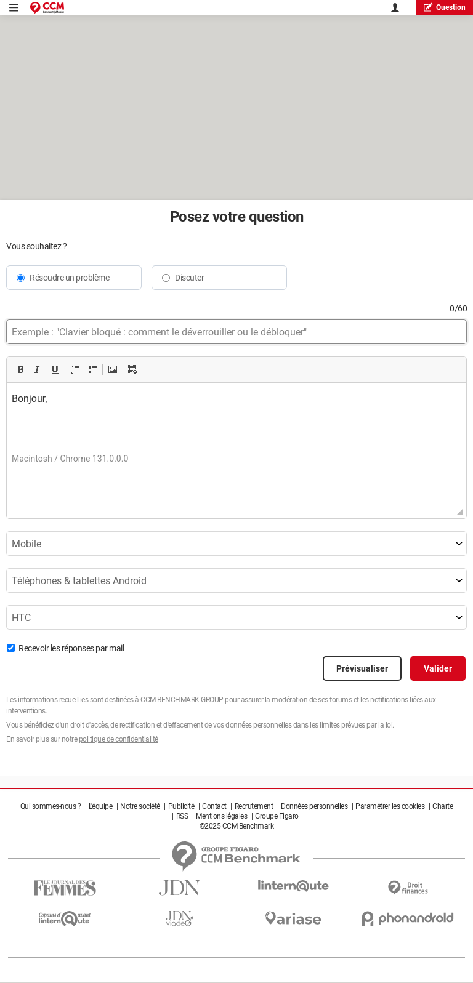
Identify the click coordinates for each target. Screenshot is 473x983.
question (445, 7)
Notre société (140, 806)
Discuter (189, 277)
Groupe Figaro (277, 816)
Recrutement (254, 806)
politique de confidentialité (118, 739)
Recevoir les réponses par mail (71, 648)
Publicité (181, 806)
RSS (182, 816)
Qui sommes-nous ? (50, 806)
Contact (214, 806)
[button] (20, 369)
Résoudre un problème (69, 277)
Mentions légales (221, 816)
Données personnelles (314, 806)
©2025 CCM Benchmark (237, 826)
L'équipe (100, 806)
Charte (442, 806)
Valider (438, 668)
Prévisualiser (362, 668)
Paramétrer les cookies (389, 806)
